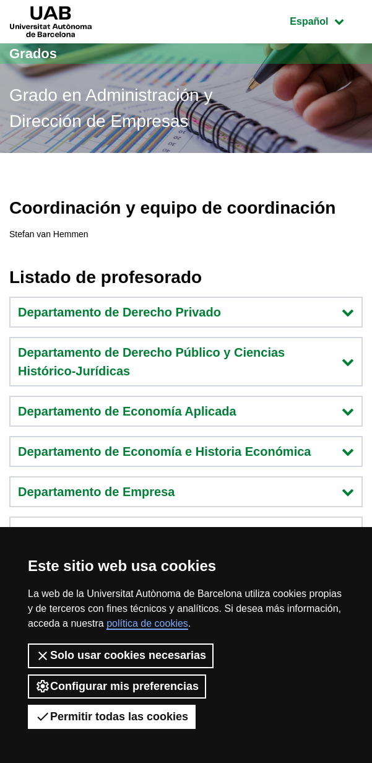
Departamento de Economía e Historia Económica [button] (186, 451)
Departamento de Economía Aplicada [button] (186, 411)
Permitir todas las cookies (111, 716)
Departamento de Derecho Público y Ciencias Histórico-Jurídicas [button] (186, 362)
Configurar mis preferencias (117, 686)
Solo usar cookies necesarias (120, 655)
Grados (33, 53)
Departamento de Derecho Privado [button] (186, 312)
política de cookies (147, 623)
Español (326, 20)
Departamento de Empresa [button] (186, 492)
